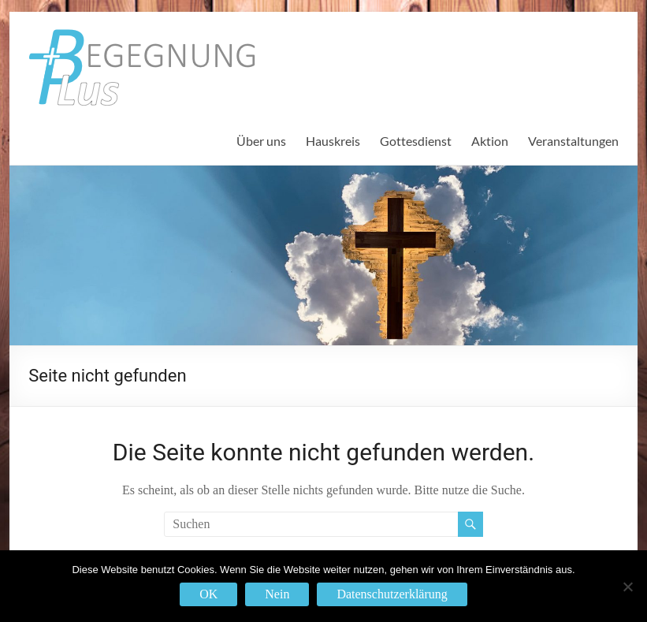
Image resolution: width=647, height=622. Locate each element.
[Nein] (627, 586)
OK (208, 594)
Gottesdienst (416, 140)
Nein (277, 594)
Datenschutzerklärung (392, 594)
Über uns (261, 140)
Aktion (489, 140)
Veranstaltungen (573, 140)
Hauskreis (333, 140)
